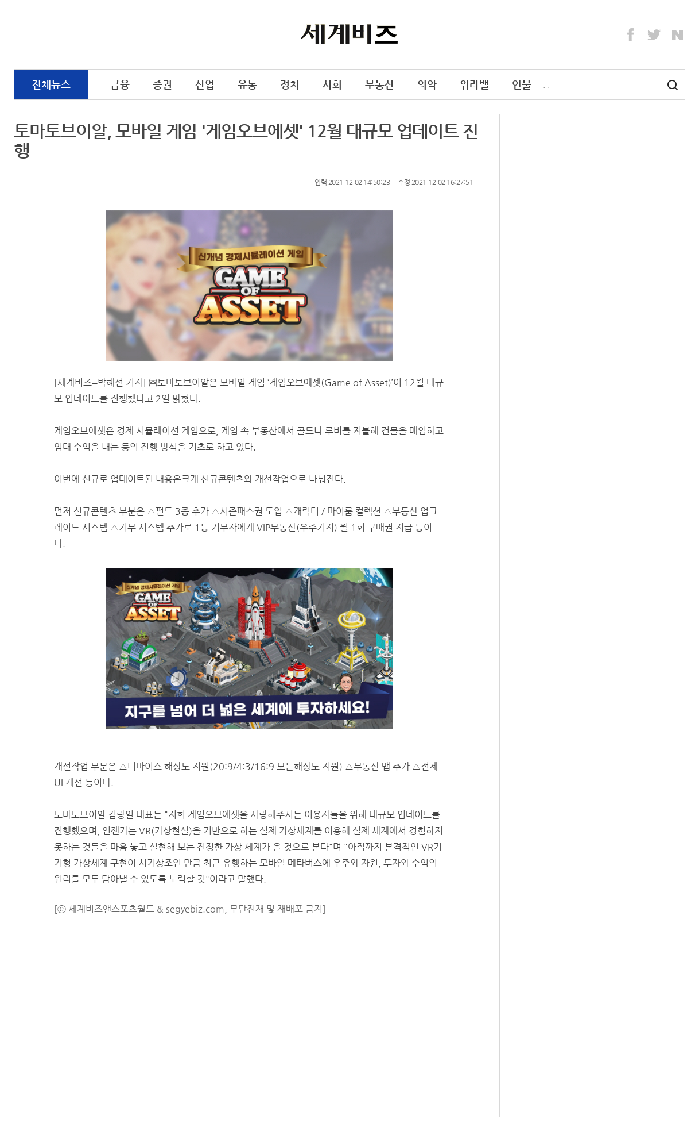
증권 (162, 84)
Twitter (654, 35)
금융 (120, 84)
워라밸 (474, 84)
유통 (247, 84)
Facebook (630, 35)
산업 (205, 84)
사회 (332, 84)
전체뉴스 (51, 84)
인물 (521, 84)
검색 (672, 85)
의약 (427, 84)
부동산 (379, 84)
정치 (290, 84)
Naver (677, 35)
